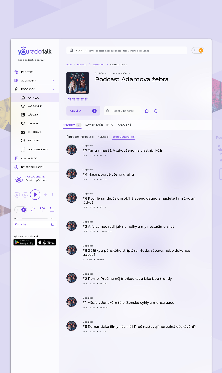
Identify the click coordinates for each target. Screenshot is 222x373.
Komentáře (94, 124)
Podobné (124, 124)
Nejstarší (102, 136)
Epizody (72, 125)
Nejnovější (87, 136)
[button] (35, 80)
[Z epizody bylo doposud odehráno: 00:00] (17, 158)
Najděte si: (81, 50)
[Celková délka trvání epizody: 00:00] (53, 158)
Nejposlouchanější (123, 136)
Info (109, 124)
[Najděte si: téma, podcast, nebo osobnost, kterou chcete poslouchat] (126, 50)
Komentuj (35, 163)
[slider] (22, 158)
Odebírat (83, 111)
